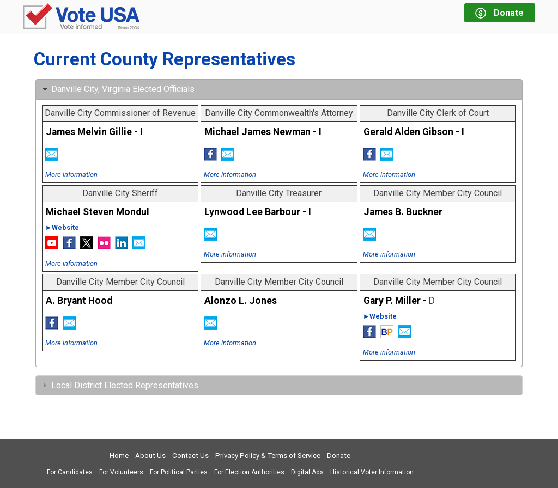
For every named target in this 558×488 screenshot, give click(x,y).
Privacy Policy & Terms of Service (267, 456)
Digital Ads (307, 472)
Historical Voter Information (372, 472)
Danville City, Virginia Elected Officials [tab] (117, 89)
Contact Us (190, 456)
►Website (62, 227)
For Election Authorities (249, 472)
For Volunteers (121, 472)
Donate (338, 456)
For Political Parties (179, 472)
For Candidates (70, 472)
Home (119, 456)
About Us (150, 456)
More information (71, 174)
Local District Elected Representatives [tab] (119, 385)
